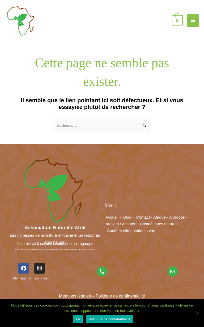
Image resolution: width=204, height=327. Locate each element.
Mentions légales (75, 296)
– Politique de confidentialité (118, 296)
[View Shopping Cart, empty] (177, 20)
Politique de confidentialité (110, 319)
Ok (78, 319)
